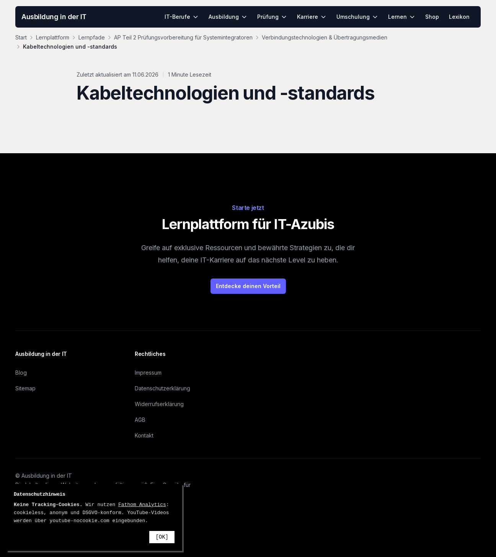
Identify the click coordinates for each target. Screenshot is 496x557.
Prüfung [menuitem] (272, 16)
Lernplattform (52, 37)
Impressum (148, 372)
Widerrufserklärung (159, 404)
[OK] (161, 537)
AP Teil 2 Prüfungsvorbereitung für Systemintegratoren (183, 37)
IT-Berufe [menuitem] (182, 16)
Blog (21, 372)
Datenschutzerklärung (162, 388)
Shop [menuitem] (432, 16)
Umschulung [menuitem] (357, 16)
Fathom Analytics (142, 505)
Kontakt (144, 435)
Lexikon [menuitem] (459, 16)
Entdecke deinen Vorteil (248, 286)
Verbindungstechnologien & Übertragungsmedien (324, 37)
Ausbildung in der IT (53, 17)
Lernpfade (91, 37)
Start (21, 37)
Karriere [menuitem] (311, 16)
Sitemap (25, 388)
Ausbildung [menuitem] (228, 16)
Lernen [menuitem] (401, 16)
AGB (140, 419)
